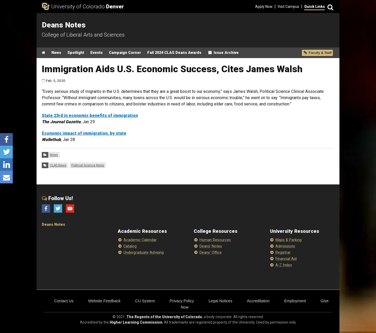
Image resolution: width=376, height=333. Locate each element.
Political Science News (87, 165)
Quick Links (314, 6)
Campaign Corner (125, 52)
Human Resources (215, 240)
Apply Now (264, 6)
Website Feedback (104, 300)
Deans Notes (53, 224)
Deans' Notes (210, 246)
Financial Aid (286, 259)
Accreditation (258, 300)
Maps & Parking (288, 240)
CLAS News (58, 165)
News (56, 52)
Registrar (283, 252)
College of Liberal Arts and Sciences (83, 35)
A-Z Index (283, 265)
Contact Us (63, 300)
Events (96, 52)
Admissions (285, 246)
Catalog (130, 246)
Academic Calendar (140, 240)
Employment (295, 300)
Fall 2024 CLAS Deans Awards (174, 52)
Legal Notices (220, 300)
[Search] (329, 6)
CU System (145, 300)
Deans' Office (210, 252)
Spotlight (75, 52)
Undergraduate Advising (144, 252)
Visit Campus (288, 6)
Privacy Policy (181, 300)
